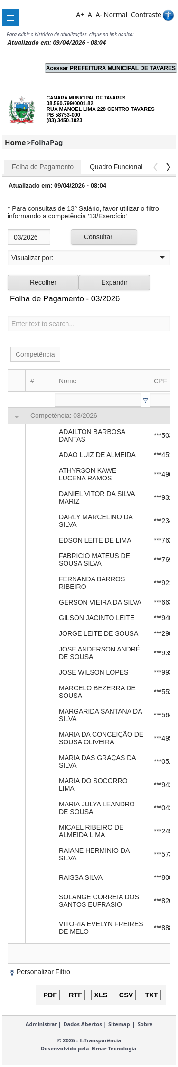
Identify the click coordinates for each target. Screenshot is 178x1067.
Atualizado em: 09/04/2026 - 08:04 (57, 42)
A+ (80, 14)
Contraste (146, 14)
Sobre (145, 1024)
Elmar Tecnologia (113, 1048)
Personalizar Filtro (43, 972)
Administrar (41, 1024)
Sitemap (119, 1024)
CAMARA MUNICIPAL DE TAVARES (86, 97)
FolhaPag (47, 142)
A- (98, 14)
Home (15, 142)
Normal (115, 14)
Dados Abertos (82, 1024)
